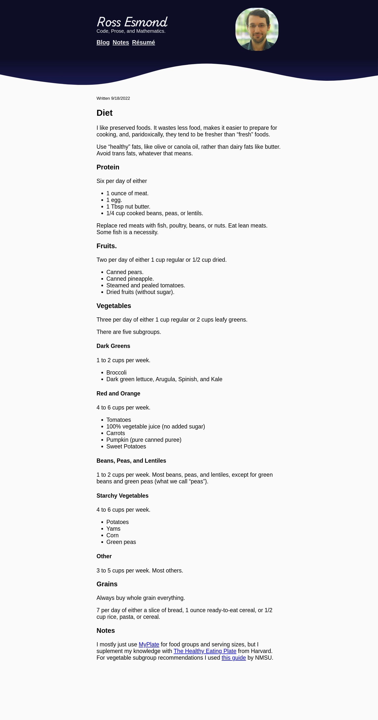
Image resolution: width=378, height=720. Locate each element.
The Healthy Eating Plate (205, 651)
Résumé (143, 42)
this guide (234, 658)
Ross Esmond (132, 23)
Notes (121, 42)
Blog (103, 42)
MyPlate (149, 644)
